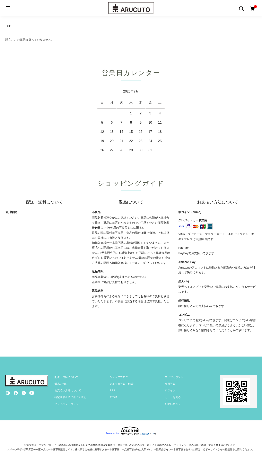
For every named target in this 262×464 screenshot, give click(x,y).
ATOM (113, 397)
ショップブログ (119, 377)
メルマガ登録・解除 (121, 383)
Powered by (131, 431)
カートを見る (173, 397)
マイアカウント (174, 377)
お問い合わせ (173, 403)
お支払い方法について (67, 390)
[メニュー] (8, 8)
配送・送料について (66, 377)
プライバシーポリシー (67, 403)
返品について (62, 383)
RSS (112, 390)
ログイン (170, 390)
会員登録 (170, 383)
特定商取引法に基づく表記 (70, 397)
